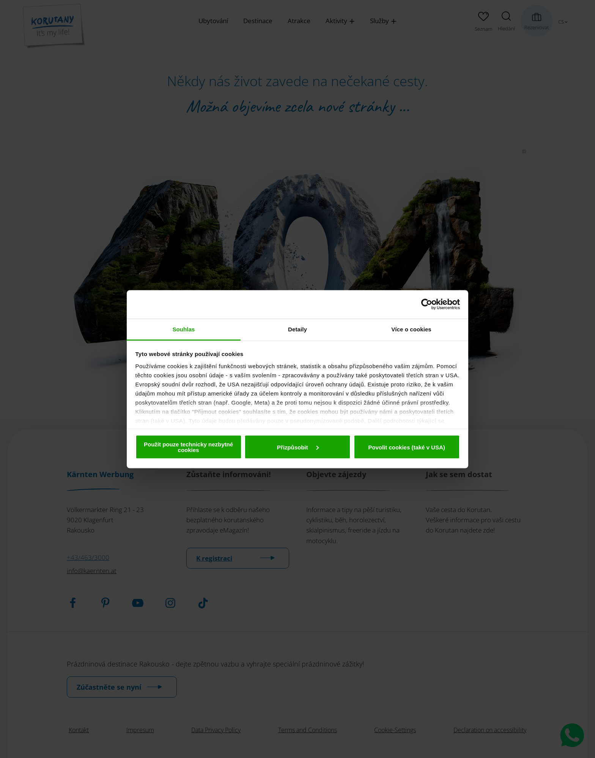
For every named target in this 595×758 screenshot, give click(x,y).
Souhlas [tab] (183, 329)
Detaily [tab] (297, 329)
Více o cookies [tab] (411, 329)
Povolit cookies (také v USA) (406, 447)
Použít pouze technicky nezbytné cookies (188, 447)
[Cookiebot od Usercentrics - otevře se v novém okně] (427, 304)
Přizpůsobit (298, 447)
